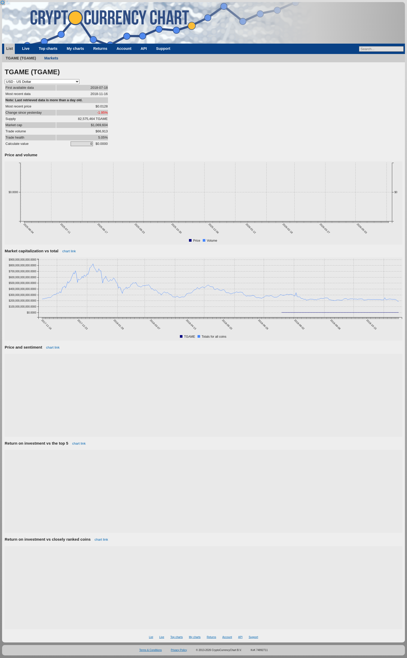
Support (163, 48)
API (144, 48)
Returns (100, 48)
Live (26, 48)
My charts (75, 48)
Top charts (48, 48)
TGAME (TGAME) (21, 58)
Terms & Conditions (150, 650)
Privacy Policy (179, 650)
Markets (51, 58)
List (9, 48)
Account (124, 48)
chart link (69, 251)
